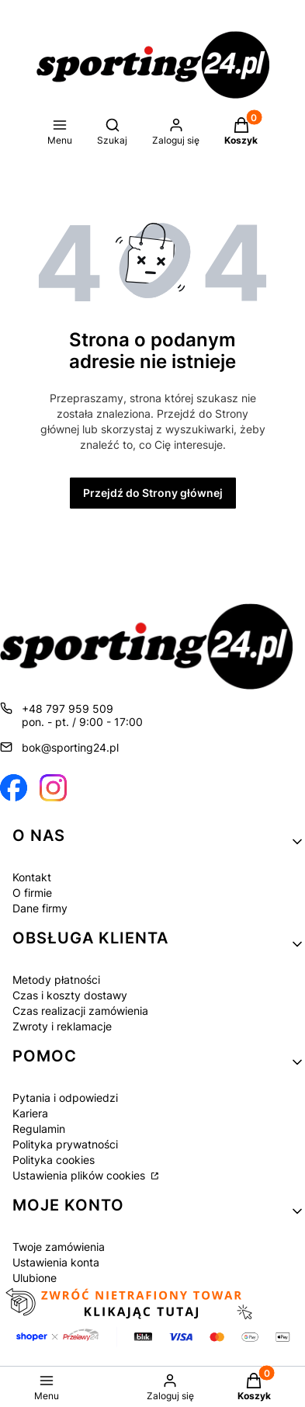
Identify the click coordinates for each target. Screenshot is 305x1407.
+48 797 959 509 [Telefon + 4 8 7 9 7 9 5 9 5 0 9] (67, 708)
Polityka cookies (53, 1159)
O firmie (32, 892)
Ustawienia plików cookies (80, 1175)
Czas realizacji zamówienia (80, 1010)
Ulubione (34, 1277)
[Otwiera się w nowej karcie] (13, 787)
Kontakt (31, 877)
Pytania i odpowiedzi (65, 1097)
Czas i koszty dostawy (69, 995)
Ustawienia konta (55, 1262)
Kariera (30, 1113)
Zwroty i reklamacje (62, 1026)
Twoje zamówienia (58, 1246)
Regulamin (38, 1128)
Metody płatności (56, 979)
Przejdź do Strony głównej (153, 492)
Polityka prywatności (65, 1144)
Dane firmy (40, 908)
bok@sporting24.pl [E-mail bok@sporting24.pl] (70, 747)
